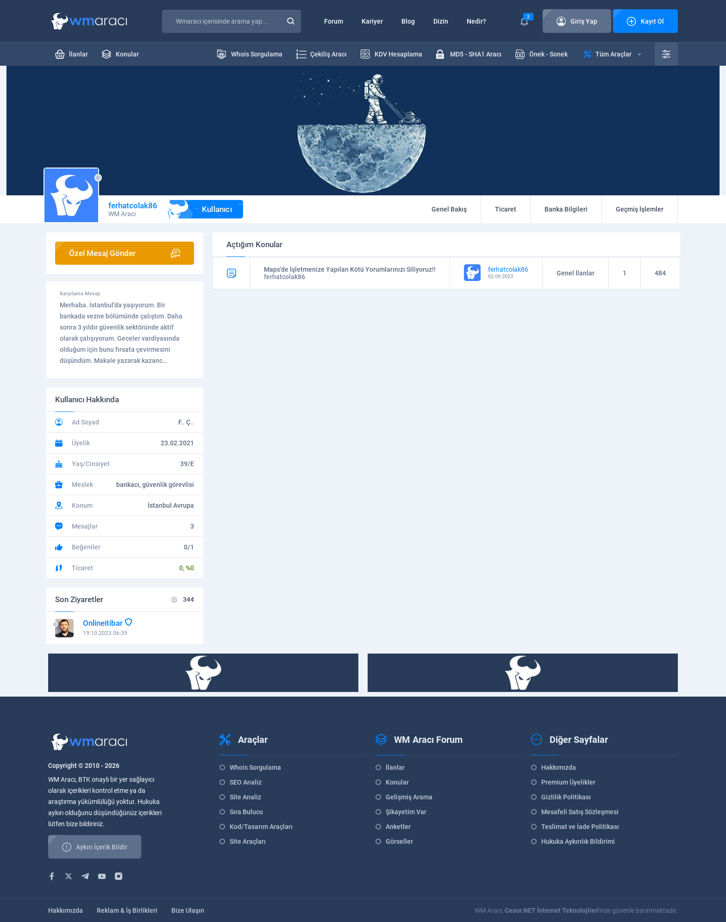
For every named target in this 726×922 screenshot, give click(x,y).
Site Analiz (245, 797)
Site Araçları (248, 841)
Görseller (399, 841)
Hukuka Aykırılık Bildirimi (578, 841)
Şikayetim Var (406, 812)
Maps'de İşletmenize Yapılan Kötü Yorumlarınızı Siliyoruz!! (350, 269)
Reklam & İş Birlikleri (127, 910)
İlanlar (395, 767)
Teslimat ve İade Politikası (580, 826)
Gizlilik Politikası (566, 797)
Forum (333, 21)
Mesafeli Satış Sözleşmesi (580, 812)
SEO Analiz (246, 782)
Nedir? (476, 21)
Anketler (398, 826)
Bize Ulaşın (187, 910)
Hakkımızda (558, 767)
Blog (408, 21)
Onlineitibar (103, 623)
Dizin (440, 21)
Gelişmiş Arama (409, 797)
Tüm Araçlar (612, 54)
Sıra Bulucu (246, 812)
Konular (397, 782)
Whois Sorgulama (255, 767)
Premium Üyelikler (568, 782)
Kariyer (372, 21)
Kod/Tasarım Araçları (261, 826)
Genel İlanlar (576, 273)
